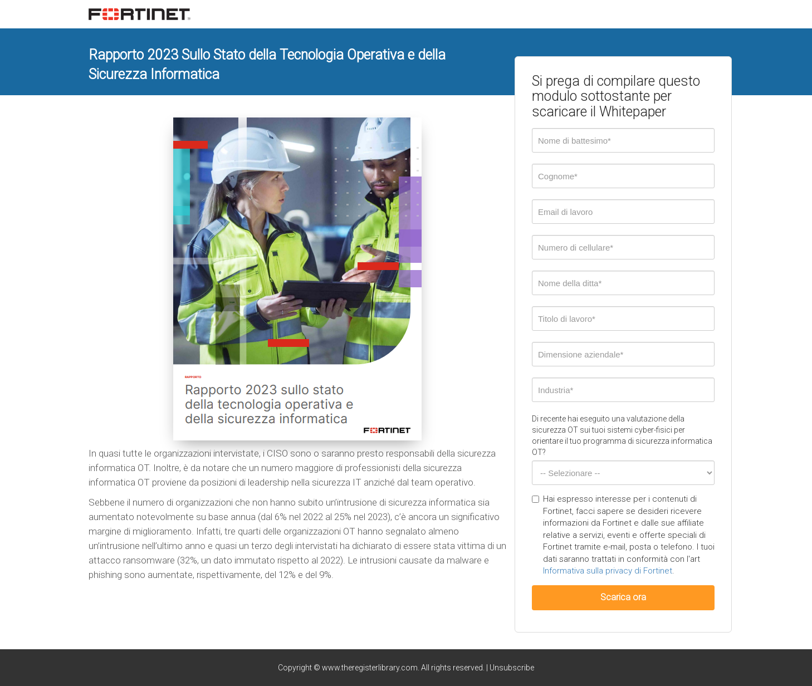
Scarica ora (623, 597)
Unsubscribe (512, 667)
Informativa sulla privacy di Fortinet (607, 571)
